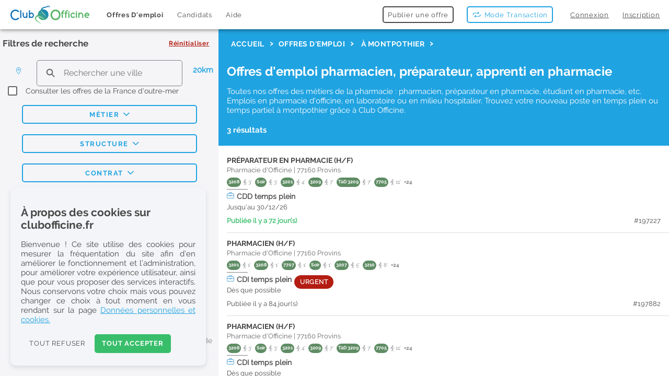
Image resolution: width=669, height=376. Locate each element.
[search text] (109, 73)
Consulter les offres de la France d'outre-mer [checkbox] (102, 91)
